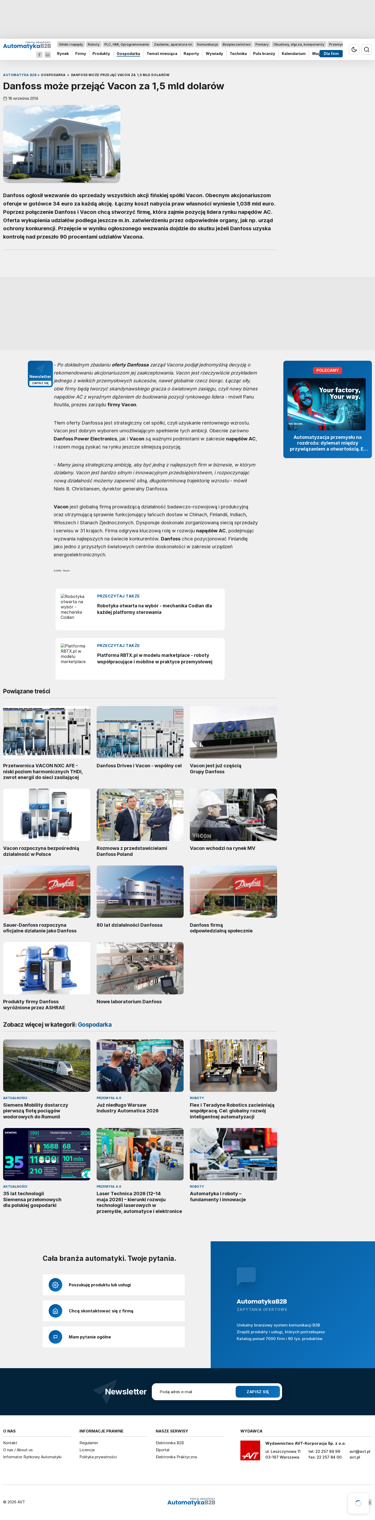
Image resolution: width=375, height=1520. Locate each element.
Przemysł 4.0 (339, 44)
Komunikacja (207, 44)
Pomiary (261, 44)
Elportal (162, 1449)
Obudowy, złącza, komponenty (298, 44)
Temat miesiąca (162, 54)
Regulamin (88, 1442)
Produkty (101, 54)
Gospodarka (128, 54)
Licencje (87, 1449)
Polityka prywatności (98, 1456)
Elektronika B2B (170, 1442)
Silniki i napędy (71, 44)
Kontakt (10, 1442)
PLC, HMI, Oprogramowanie (126, 44)
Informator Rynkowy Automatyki (32, 1456)
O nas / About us (18, 1449)
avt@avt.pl (359, 1451)
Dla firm (331, 54)
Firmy (80, 54)
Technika (238, 54)
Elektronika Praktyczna (176, 1456)
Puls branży (264, 54)
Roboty (93, 44)
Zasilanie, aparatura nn (173, 44)
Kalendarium (294, 54)
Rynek (63, 54)
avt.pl (354, 1457)
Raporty (191, 54)
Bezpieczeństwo (237, 44)
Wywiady (214, 54)
